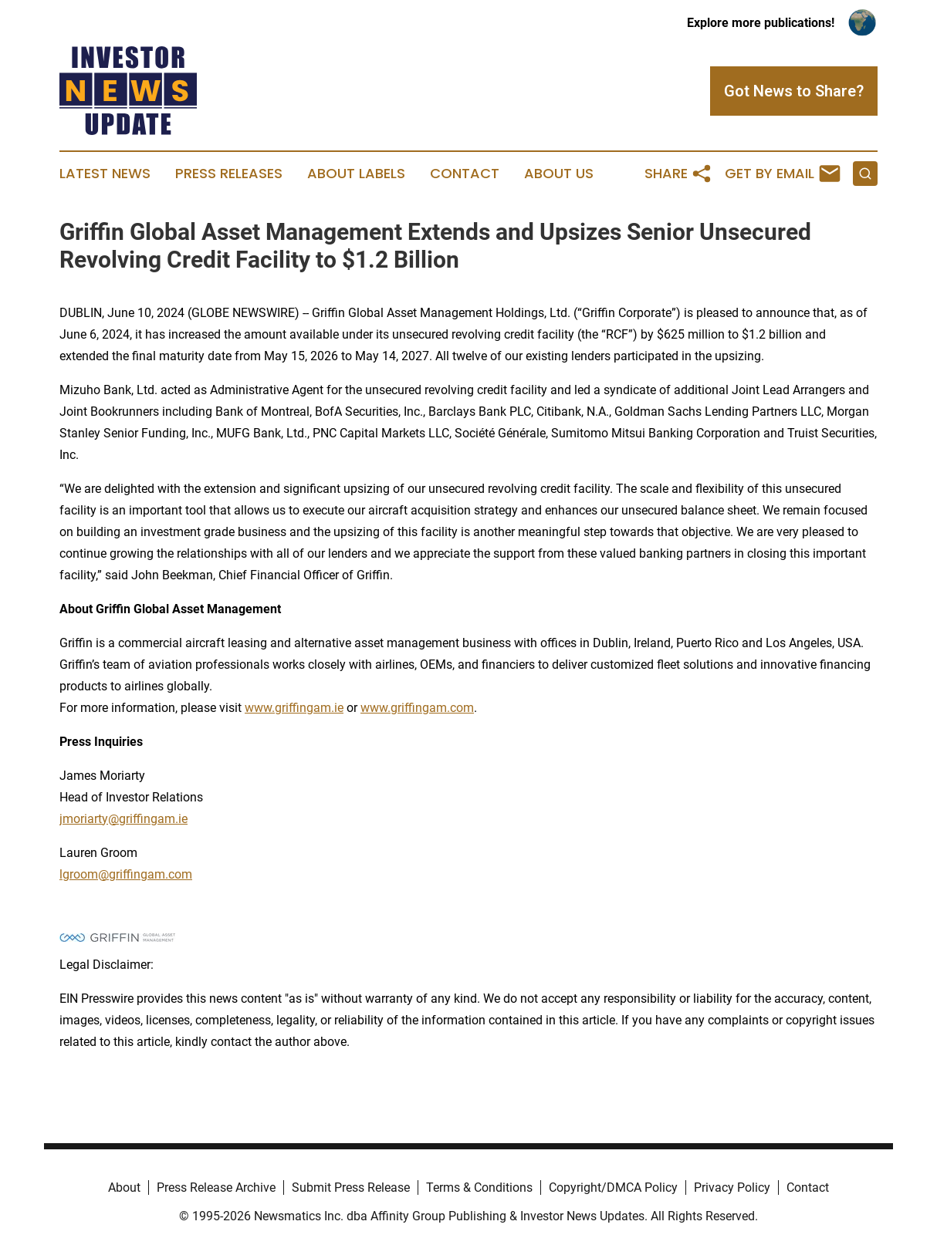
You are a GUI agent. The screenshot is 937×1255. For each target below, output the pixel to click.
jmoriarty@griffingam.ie (123, 818)
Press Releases (228, 173)
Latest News (105, 173)
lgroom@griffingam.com (125, 874)
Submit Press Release (351, 1187)
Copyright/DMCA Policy (613, 1187)
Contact (464, 173)
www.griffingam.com (417, 707)
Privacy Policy (732, 1187)
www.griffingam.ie (294, 707)
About (124, 1187)
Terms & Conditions (479, 1187)
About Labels (356, 173)
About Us (559, 173)
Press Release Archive (216, 1187)
